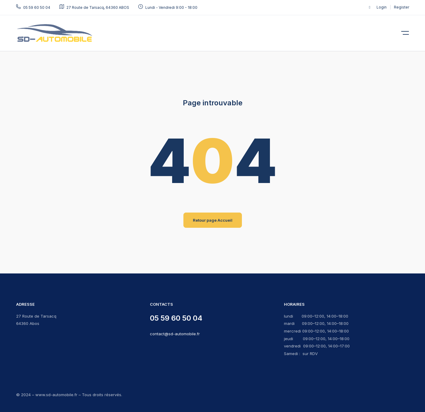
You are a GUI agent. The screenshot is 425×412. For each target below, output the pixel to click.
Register (401, 7)
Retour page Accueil (212, 220)
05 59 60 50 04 (176, 318)
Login (382, 7)
